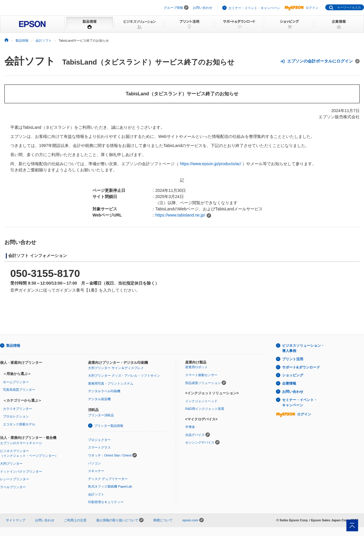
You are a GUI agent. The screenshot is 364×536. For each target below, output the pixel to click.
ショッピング (292, 375)
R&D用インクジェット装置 (204, 408)
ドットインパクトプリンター (21, 471)
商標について (163, 520)
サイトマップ (15, 520)
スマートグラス (99, 447)
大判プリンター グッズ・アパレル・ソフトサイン (124, 375)
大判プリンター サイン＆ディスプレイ (116, 368)
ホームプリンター (16, 382)
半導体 (190, 427)
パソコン (94, 463)
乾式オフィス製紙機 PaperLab (110, 486)
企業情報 (289, 383)
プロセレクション (16, 416)
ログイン (301, 7)
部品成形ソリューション (203, 383)
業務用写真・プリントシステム (110, 383)
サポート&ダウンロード (301, 367)
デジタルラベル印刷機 (104, 391)
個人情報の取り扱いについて (120, 520)
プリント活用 (292, 359)
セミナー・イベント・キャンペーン (254, 8)
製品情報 (13, 346)
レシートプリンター (14, 479)
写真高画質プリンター (19, 389)
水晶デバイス (195, 435)
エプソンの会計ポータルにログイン (320, 61)
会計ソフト (29, 61)
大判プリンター (11, 463)
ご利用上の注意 (75, 520)
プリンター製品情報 (108, 425)
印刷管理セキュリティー (106, 502)
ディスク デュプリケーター (108, 479)
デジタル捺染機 (99, 399)
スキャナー (96, 471)
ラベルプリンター (13, 487)
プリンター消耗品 (101, 415)
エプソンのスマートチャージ (21, 443)
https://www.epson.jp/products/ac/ (210, 163)
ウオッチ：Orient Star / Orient (110, 455)
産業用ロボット (196, 367)
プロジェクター (99, 440)
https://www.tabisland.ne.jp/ (180, 215)
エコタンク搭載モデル (19, 424)
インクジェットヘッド (201, 401)
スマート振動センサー (201, 375)
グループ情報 (173, 7)
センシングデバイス (199, 442)
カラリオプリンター (17, 408)
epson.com (190, 520)
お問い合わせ (202, 7)
